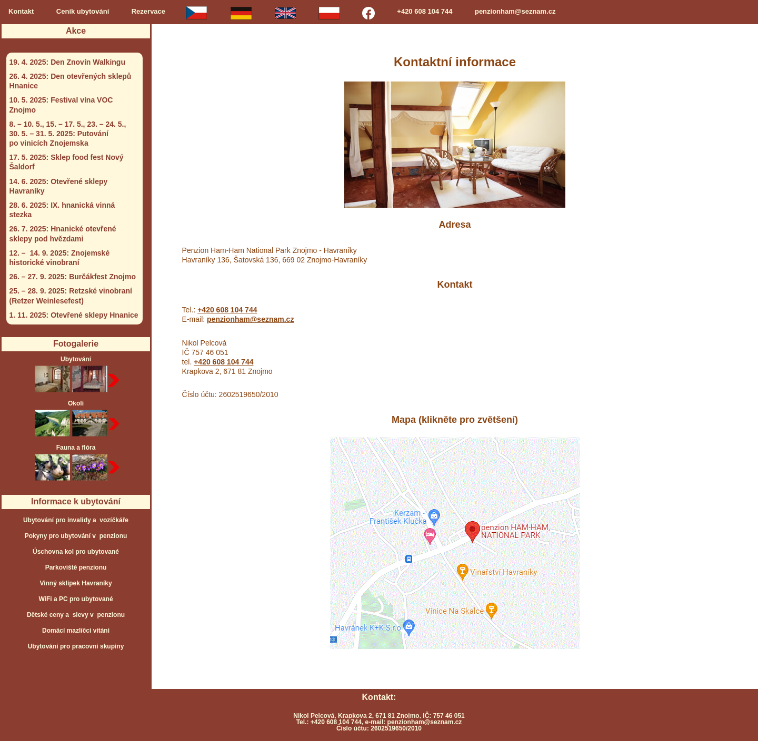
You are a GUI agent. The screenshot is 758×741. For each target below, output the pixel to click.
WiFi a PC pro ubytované (75, 599)
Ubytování (76, 375)
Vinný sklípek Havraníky (75, 583)
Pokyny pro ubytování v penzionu (76, 536)
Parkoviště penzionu (76, 567)
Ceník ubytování (82, 11)
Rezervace (148, 11)
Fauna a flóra (76, 463)
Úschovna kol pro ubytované (76, 551)
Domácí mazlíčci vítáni (75, 630)
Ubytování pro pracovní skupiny (76, 646)
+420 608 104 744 (424, 11)
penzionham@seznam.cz (515, 11)
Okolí (76, 419)
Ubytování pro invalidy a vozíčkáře (75, 520)
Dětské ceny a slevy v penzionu (76, 614)
